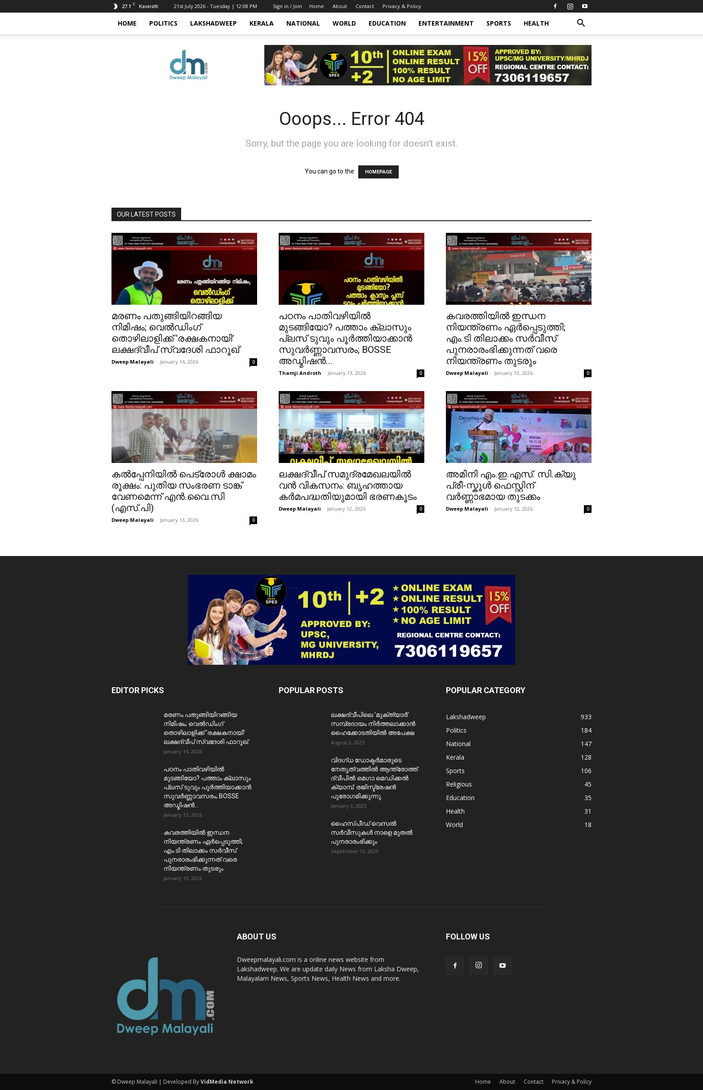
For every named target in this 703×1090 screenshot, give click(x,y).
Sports (498, 23)
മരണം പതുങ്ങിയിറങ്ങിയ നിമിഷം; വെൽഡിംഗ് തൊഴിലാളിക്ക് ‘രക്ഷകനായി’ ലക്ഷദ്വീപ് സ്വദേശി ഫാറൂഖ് (175, 333)
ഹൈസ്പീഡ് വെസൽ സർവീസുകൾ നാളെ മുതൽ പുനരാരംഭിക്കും (372, 832)
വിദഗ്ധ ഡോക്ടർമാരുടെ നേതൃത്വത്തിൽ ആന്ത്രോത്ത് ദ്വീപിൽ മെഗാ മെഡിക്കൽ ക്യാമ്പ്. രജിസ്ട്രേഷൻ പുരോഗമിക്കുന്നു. (374, 778)
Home (316, 6)
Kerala (261, 23)
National (303, 23)
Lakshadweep (213, 23)
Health (536, 23)
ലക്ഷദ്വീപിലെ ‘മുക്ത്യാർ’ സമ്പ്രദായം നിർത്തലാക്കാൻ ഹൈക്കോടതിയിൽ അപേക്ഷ (373, 723)
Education (387, 23)
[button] (581, 24)
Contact (365, 6)
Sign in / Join (287, 6)
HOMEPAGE (378, 172)
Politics (163, 23)
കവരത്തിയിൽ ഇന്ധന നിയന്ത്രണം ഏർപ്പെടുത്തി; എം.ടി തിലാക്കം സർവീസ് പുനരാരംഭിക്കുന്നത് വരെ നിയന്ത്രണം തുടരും (505, 338)
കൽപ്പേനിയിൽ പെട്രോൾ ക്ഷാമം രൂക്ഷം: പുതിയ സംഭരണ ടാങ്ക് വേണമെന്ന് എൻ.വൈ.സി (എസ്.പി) (183, 491)
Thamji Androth (300, 372)
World (344, 23)
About (340, 6)
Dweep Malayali (132, 361)
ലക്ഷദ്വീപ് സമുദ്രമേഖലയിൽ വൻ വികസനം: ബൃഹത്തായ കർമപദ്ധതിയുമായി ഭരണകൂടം (348, 485)
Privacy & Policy (402, 6)
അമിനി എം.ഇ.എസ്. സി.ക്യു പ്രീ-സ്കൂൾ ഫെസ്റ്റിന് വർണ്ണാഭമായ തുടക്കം (511, 485)
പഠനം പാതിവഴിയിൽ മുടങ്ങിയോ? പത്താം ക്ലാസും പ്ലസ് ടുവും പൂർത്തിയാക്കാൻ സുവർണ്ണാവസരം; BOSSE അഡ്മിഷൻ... (345, 338)
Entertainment (446, 23)
